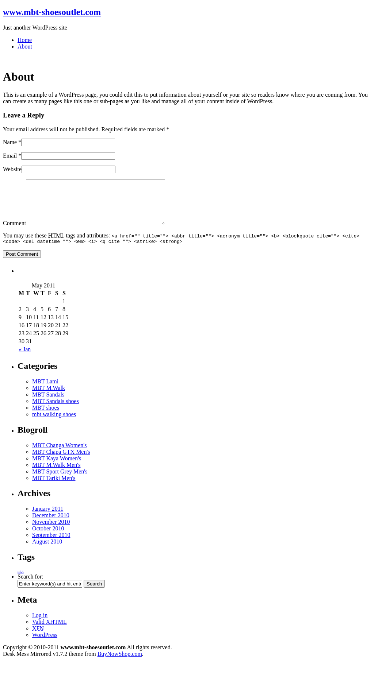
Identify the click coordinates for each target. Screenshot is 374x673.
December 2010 (50, 525)
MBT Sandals (48, 404)
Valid (49, 631)
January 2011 (47, 518)
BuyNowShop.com (120, 664)
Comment (14, 232)
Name (10, 142)
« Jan (25, 359)
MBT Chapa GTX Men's (61, 462)
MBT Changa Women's (59, 455)
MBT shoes (45, 417)
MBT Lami (45, 391)
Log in (39, 625)
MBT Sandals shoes (55, 411)
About (25, 46)
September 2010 (51, 545)
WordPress (44, 645)
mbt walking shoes (54, 424)
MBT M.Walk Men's (56, 475)
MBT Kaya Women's (56, 468)
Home (25, 40)
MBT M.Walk (48, 398)
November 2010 (51, 532)
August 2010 (47, 551)
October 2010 (48, 538)
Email (10, 155)
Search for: (30, 586)
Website (12, 169)
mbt (21, 581)
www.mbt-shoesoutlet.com (52, 12)
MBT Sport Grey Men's (59, 481)
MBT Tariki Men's (54, 488)
